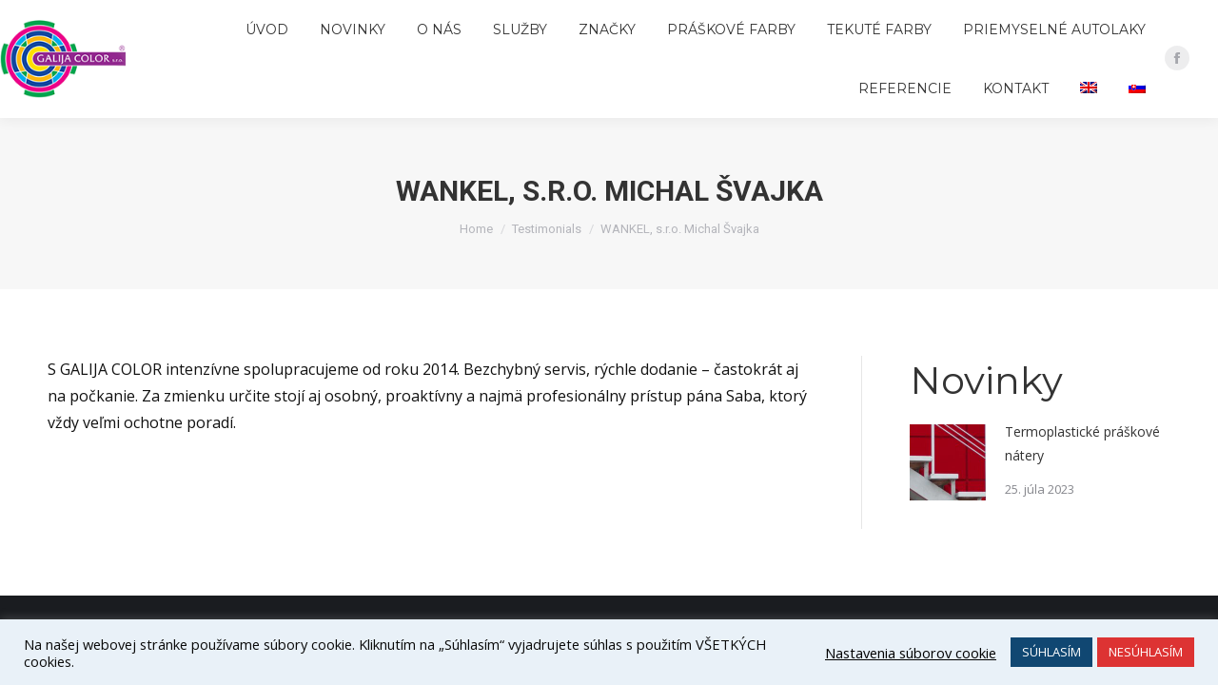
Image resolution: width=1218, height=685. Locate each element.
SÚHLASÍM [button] (1051, 651)
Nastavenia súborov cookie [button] (910, 652)
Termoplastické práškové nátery (1082, 443)
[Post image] (948, 462)
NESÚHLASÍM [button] (1146, 651)
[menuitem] (272, 29)
